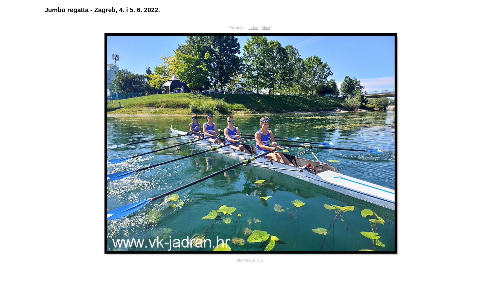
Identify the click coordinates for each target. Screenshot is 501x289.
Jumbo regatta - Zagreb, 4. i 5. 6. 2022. (102, 9)
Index (253, 28)
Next (266, 28)
